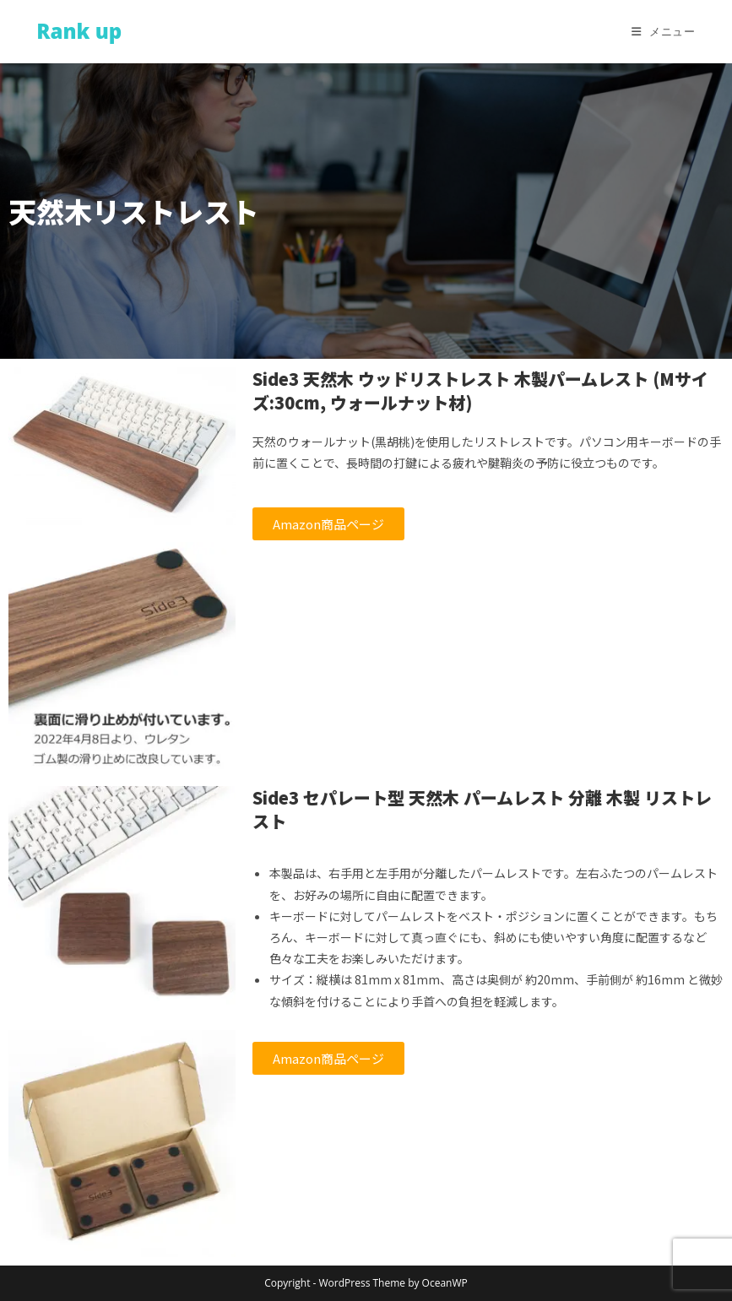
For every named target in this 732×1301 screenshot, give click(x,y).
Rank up (79, 31)
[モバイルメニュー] (664, 31)
